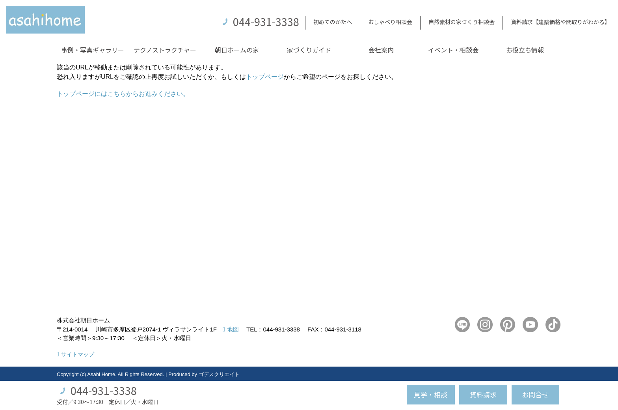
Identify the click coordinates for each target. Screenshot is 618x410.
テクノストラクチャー (165, 49)
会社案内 (381, 49)
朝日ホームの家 (237, 49)
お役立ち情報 (525, 49)
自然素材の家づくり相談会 (461, 22)
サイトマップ (77, 354)
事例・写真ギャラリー (92, 49)
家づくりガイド (309, 49)
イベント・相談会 (453, 49)
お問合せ (535, 394)
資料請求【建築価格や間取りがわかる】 (560, 22)
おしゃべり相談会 (390, 22)
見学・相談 (430, 394)
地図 (233, 329)
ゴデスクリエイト (219, 374)
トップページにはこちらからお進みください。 (123, 93)
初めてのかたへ (332, 22)
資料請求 (483, 394)
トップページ (265, 76)
